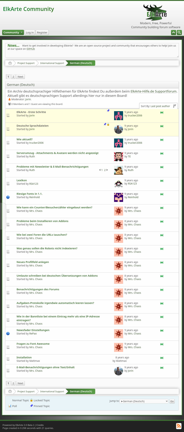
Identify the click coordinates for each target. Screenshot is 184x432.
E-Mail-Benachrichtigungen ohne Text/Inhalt (46, 367)
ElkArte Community (28, 9)
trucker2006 (135, 115)
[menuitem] (179, 32)
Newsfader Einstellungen (33, 330)
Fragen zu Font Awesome (33, 343)
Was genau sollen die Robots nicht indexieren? (47, 248)
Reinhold (34, 197)
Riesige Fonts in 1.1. (29, 193)
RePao (33, 333)
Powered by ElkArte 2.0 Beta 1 (18, 425)
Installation (24, 357)
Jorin (28, 99)
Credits (40, 425)
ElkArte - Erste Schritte (31, 112)
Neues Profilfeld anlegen (33, 262)
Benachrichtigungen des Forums (38, 289)
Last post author (160, 106)
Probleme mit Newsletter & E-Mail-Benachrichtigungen (52, 166)
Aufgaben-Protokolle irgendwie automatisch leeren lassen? (55, 303)
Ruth (32, 156)
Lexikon (22, 180)
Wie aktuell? (25, 139)
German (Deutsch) (81, 63)
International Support (52, 63)
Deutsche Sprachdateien (33, 125)
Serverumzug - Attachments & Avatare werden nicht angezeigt (57, 153)
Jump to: (114, 401)
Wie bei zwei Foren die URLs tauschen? (42, 234)
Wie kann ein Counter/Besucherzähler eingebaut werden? (54, 207)
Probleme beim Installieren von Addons (42, 221)
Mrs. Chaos (35, 210)
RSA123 (33, 183)
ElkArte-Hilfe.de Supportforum (154, 91)
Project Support (25, 63)
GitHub (31, 48)
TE (129, 156)
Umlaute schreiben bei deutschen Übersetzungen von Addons (57, 275)
